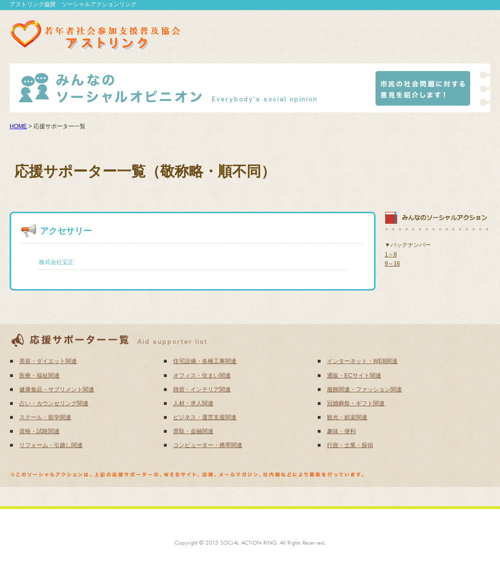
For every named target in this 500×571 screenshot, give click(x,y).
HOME (18, 126)
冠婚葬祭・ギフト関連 (356, 403)
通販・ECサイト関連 (354, 375)
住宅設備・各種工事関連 (205, 361)
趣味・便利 (341, 431)
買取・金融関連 (193, 431)
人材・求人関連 (193, 403)
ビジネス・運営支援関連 (205, 417)
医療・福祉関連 (39, 375)
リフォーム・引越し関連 (51, 445)
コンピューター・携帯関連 (207, 445)
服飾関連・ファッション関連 (364, 389)
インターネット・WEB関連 (362, 361)
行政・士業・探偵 (350, 445)
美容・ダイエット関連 (48, 361)
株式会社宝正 (56, 262)
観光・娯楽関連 (347, 417)
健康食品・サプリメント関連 (56, 389)
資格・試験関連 (39, 431)
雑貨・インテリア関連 (202, 389)
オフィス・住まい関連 (202, 375)
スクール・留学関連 (45, 417)
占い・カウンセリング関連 (53, 403)
